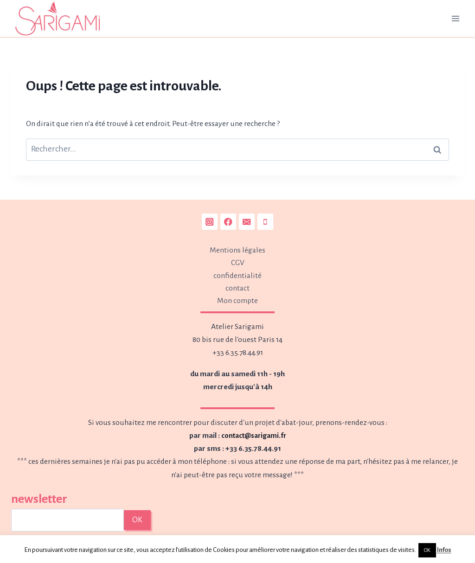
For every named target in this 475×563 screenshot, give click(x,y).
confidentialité (237, 275)
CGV (237, 262)
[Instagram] (209, 220)
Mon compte (237, 301)
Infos (444, 549)
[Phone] (265, 220)
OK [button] (427, 550)
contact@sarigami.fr (253, 435)
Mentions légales (237, 248)
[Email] (247, 220)
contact (237, 288)
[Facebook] (228, 220)
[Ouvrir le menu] (455, 18)
